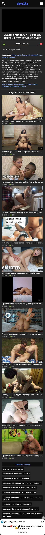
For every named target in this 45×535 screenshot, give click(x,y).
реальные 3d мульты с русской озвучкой (21, 509)
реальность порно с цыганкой (16, 478)
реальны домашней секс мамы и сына (19, 488)
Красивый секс (35, 55)
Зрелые (25, 55)
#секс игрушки (20, 84)
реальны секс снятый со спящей (17, 504)
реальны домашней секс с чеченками (19, 492)
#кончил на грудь (18, 86)
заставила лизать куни (13, 469)
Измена (12, 57)
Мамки (5, 57)
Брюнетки (16, 55)
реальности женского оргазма (16, 473)
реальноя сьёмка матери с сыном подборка (22, 483)
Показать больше (22, 464)
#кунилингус (7, 84)
